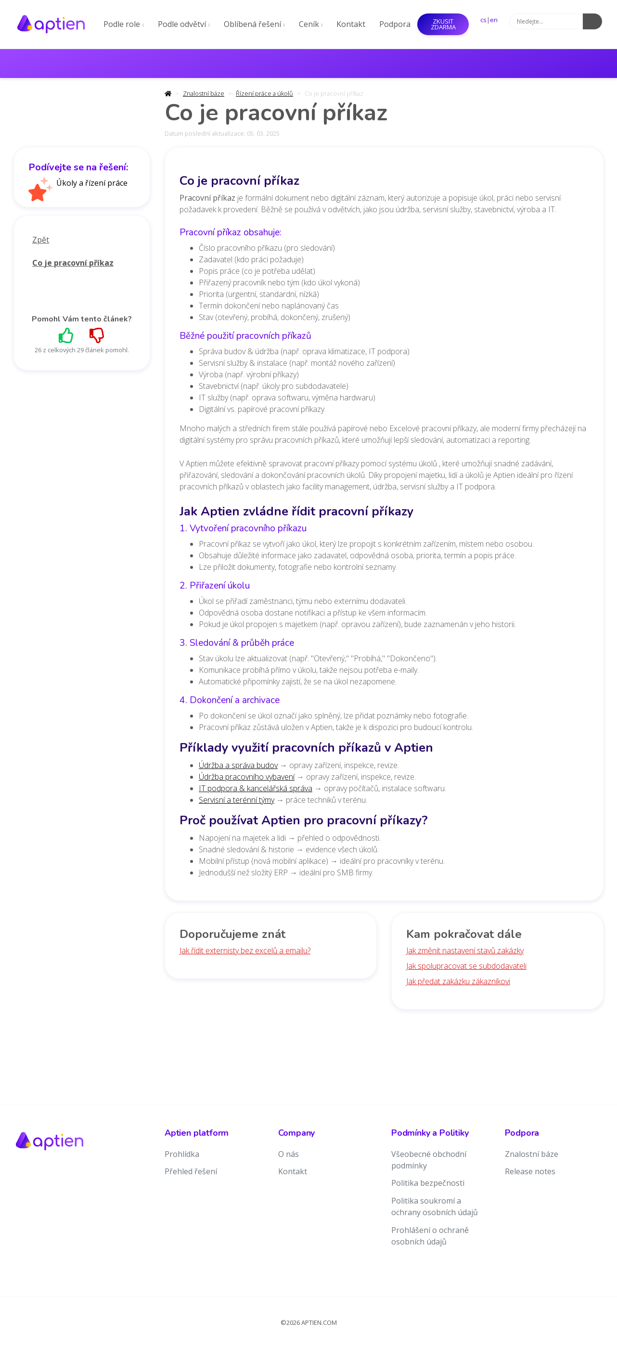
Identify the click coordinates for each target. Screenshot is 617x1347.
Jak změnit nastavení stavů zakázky (465, 950)
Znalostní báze (203, 93)
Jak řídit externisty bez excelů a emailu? (245, 950)
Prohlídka (182, 1154)
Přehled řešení (191, 1171)
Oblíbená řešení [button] (254, 24)
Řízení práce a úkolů (264, 93)
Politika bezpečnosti (427, 1183)
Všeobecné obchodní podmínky (428, 1160)
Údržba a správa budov (238, 765)
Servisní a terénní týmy (236, 800)
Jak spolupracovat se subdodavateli (466, 966)
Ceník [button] (311, 24)
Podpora (395, 24)
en (494, 19)
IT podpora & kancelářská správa (255, 788)
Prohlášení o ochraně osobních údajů (430, 1236)
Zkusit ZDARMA (443, 24)
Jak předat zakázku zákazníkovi (458, 981)
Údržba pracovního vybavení (247, 776)
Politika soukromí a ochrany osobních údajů (434, 1206)
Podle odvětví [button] (184, 24)
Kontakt (350, 24)
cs (483, 19)
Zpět (40, 239)
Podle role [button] (123, 24)
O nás (288, 1154)
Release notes (530, 1171)
